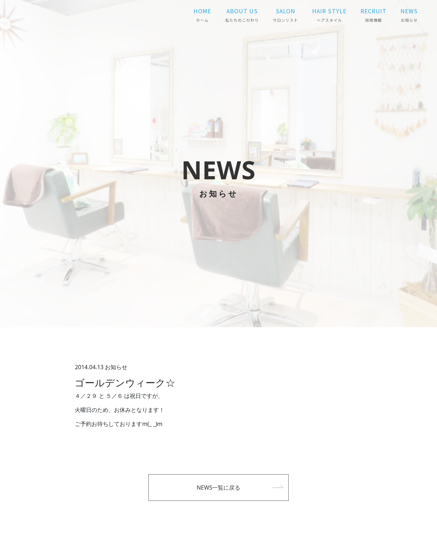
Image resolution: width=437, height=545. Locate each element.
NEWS (409, 15)
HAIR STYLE (329, 15)
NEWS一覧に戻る (219, 487)
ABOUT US (242, 15)
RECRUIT (373, 15)
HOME (202, 15)
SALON (285, 15)
